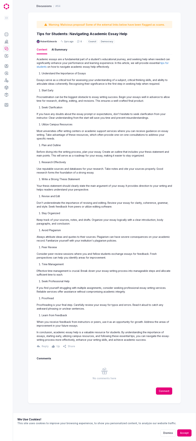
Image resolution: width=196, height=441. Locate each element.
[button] (6, 34)
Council (92, 54)
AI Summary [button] (59, 62)
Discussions (44, 19)
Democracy (107, 54)
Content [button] (42, 62)
